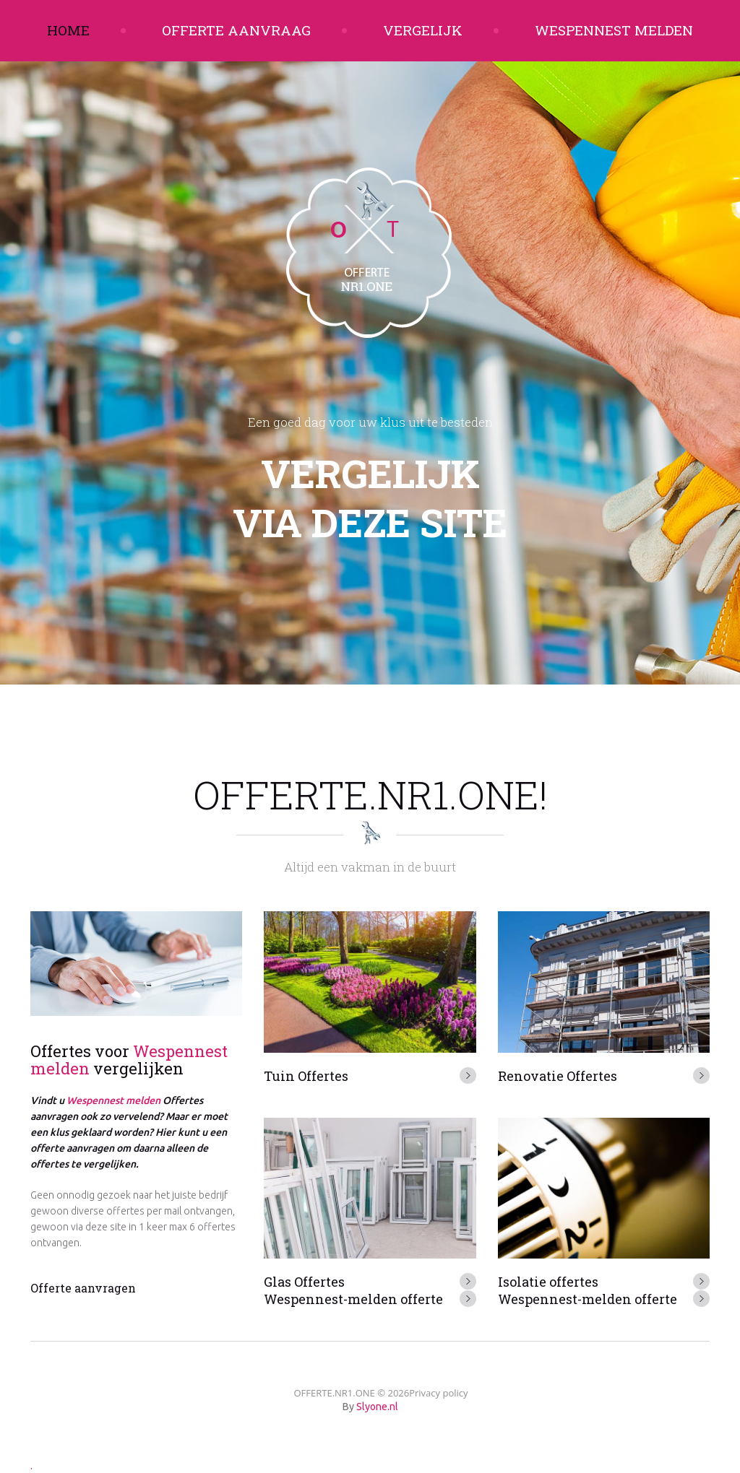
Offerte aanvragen (83, 1287)
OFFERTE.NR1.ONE (333, 1392)
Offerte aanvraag (236, 30)
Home (68, 30)
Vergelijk (422, 30)
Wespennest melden (614, 30)
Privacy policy (438, 1392)
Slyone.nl (377, 1406)
